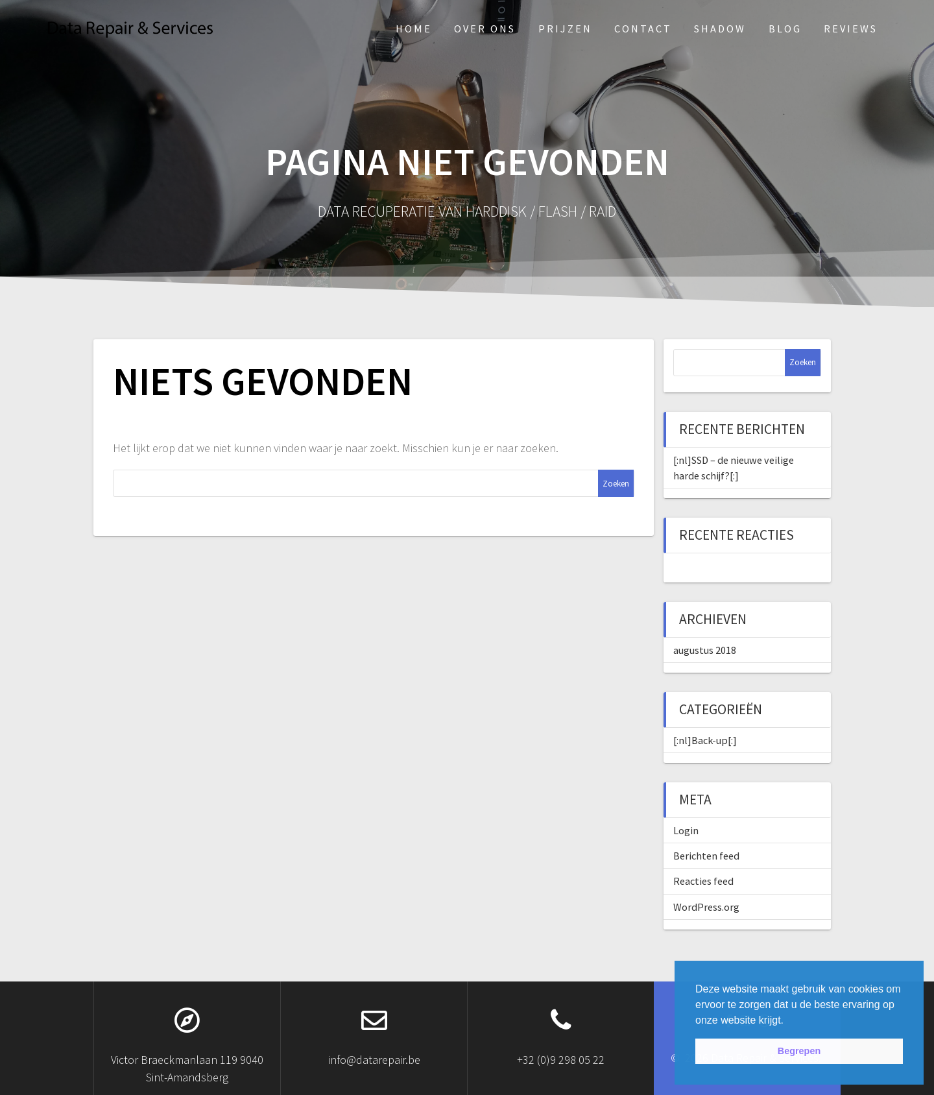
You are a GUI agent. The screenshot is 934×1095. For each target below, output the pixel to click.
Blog (785, 28)
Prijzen (565, 28)
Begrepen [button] (799, 1051)
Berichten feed (706, 855)
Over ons (485, 28)
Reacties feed (703, 880)
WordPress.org (706, 906)
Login (686, 830)
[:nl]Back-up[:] (705, 740)
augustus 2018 (704, 650)
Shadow (720, 28)
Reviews (851, 28)
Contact (643, 28)
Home (414, 28)
